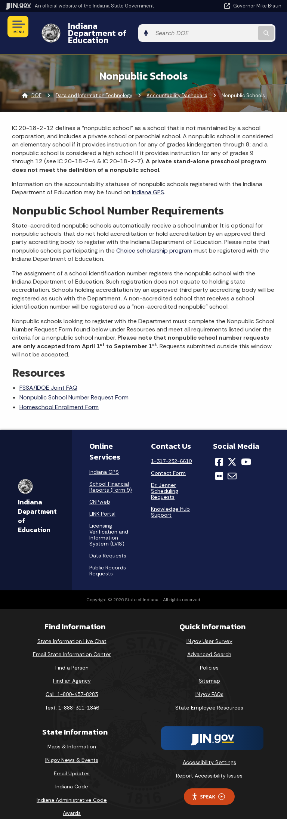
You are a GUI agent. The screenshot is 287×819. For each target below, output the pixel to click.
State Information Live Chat (72, 628)
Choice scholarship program (154, 237)
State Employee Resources (209, 694)
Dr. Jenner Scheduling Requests (164, 478)
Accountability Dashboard (176, 82)
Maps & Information (71, 733)
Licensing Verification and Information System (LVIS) (108, 521)
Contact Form (168, 460)
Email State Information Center (72, 641)
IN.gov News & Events (71, 747)
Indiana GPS (148, 179)
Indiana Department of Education (127, 26)
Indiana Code (71, 773)
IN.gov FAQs (209, 681)
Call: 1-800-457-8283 (72, 681)
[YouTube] (246, 448)
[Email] (232, 463)
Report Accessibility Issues (209, 762)
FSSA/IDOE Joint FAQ (48, 374)
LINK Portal (102, 500)
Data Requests (107, 542)
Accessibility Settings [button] (209, 749)
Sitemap (209, 668)
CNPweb (99, 488)
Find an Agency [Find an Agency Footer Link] (72, 668)
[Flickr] (219, 463)
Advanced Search (209, 641)
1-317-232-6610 (171, 448)
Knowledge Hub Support (170, 498)
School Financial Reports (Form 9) (110, 473)
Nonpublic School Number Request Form (74, 384)
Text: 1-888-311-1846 (72, 694)
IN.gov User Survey (209, 628)
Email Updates (72, 760)
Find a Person (72, 654)
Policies (209, 654)
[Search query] (241, 26)
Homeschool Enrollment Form (59, 394)
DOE (36, 82)
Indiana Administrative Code (72, 787)
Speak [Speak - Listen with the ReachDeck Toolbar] (208, 783)
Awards (72, 800)
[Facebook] (219, 448)
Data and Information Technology (94, 82)
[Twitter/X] (232, 448)
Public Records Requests (107, 557)
